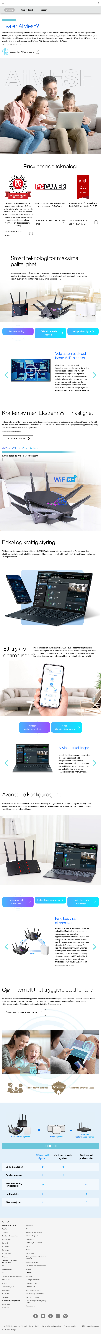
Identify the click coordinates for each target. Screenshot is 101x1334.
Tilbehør (5, 1232)
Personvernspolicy (70, 1326)
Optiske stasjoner (32, 1236)
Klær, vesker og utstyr (33, 1290)
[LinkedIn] (58, 1316)
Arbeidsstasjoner (8, 1287)
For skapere (6, 1250)
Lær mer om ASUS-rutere (13, 233)
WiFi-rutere (30, 1253)
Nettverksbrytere (32, 1262)
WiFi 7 (28, 1246)
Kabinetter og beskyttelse (35, 1294)
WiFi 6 (28, 1250)
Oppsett (44, 10)
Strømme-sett (30, 1287)
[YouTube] (43, 1316)
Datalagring (30, 1239)
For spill (5, 1243)
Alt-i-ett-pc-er (7, 1269)
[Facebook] (35, 1316)
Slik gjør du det (27, 10)
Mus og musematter (32, 1280)
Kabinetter (29, 1225)
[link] (50, 3)
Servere (28, 1269)
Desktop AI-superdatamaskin (36, 1266)
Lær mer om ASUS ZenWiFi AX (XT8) (78, 222)
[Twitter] (50, 1316)
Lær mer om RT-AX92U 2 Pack (48, 222)
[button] (3, 3)
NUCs (4, 1283)
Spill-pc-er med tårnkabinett (12, 1276)
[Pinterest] (65, 1316)
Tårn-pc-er (6, 1273)
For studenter (7, 1253)
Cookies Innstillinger (9, 1330)
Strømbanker (30, 1306)
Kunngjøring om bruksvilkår (51, 1326)
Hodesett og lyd (31, 1283)
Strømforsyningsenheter (34, 1232)
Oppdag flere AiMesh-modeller (22, 52)
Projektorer (6, 1290)
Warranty (5, 1294)
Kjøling (28, 1229)
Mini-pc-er (6, 1280)
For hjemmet (6, 1240)
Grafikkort (5, 1308)
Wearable (5, 1297)
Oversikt (9, 10)
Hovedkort (6, 1304)
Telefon (4, 1229)
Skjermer (5, 1266)
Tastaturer (29, 1276)
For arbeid (5, 1246)
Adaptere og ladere (32, 1297)
